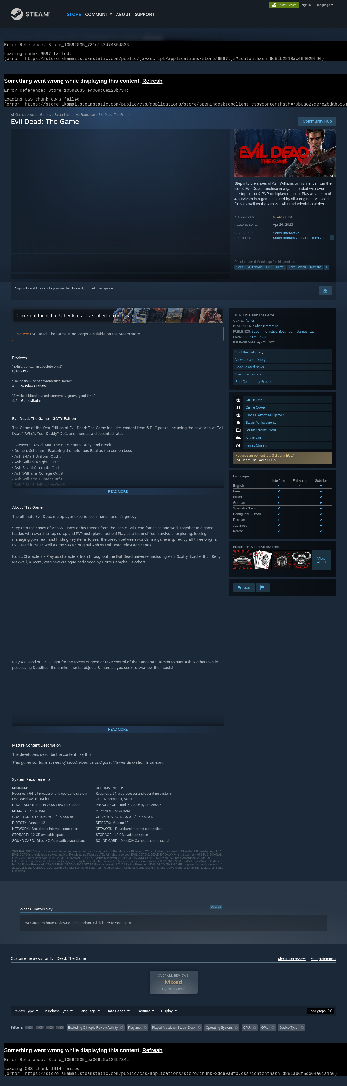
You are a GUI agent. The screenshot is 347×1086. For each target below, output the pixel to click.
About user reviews (292, 965)
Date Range (116, 1017)
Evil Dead (259, 513)
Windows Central (34, 392)
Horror (280, 273)
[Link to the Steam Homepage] (35, 18)
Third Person (297, 273)
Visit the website (250, 528)
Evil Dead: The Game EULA (255, 383)
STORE (74, 14)
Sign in (20, 295)
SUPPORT (145, 14)
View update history (250, 535)
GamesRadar (31, 407)
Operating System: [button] (219, 1034)
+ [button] (326, 273)
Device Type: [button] (288, 1034)
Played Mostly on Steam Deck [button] (173, 1034)
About (123, 14)
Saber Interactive (286, 239)
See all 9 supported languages (255, 437)
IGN (26, 378)
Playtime (143, 1017)
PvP (269, 273)
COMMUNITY (98, 14)
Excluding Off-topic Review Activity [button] (93, 1034)
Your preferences (323, 965)
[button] (282, 380)
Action (250, 496)
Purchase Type (57, 1017)
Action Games (40, 121)
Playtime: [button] (135, 1034)
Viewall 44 (321, 465)
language (323, 5)
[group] (173, 1034)
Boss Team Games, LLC (320, 244)
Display (167, 1017)
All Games (18, 121)
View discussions (248, 550)
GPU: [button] (265, 1034)
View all (216, 913)
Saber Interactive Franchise (74, 121)
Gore (239, 273)
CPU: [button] (247, 1034)
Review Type (24, 1017)
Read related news (249, 543)
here (106, 929)
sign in (306, 5)
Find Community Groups (253, 557)
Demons (315, 273)
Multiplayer (254, 273)
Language (87, 1017)
